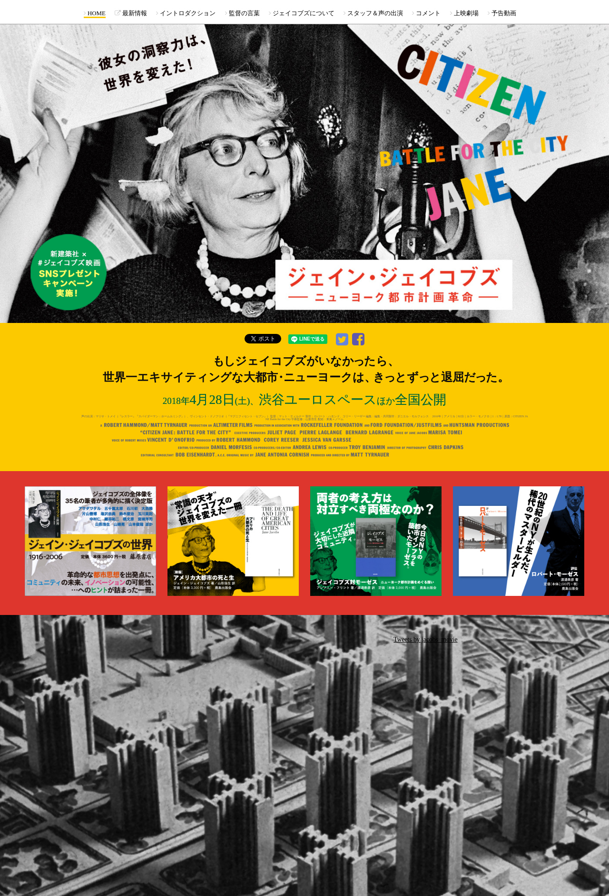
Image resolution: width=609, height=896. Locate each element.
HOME (95, 13)
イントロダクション (186, 13)
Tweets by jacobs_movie (425, 639)
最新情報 (131, 13)
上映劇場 (464, 13)
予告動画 (502, 13)
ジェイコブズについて (301, 13)
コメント (426, 13)
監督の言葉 (242, 13)
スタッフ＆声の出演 (373, 13)
